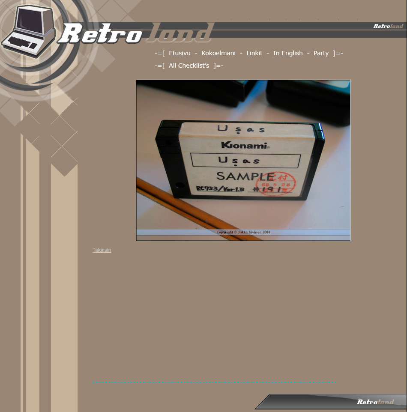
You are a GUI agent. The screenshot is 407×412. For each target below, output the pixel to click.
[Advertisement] (167, 319)
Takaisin (102, 250)
